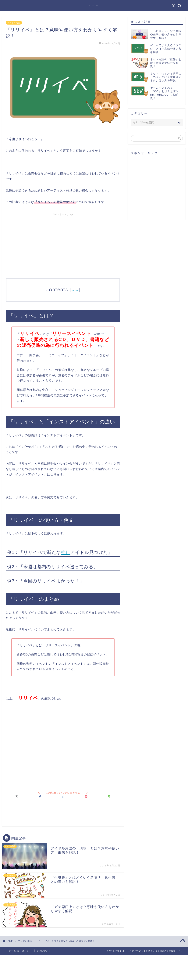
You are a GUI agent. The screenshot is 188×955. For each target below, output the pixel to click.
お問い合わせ (44, 951)
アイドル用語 (14, 23)
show (75, 290)
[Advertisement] (63, 244)
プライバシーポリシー (20, 951)
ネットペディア (94, 5)
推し (65, 552)
